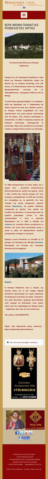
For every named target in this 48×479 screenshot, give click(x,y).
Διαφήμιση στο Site (33, 464)
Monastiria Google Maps (24, 454)
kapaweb (19, 469)
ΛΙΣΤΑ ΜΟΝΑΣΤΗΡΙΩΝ (25, 457)
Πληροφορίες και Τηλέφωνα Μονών (25, 459)
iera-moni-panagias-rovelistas (26, 342)
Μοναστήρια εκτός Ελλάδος (25, 462)
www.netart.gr (36, 469)
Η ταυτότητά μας (16, 464)
